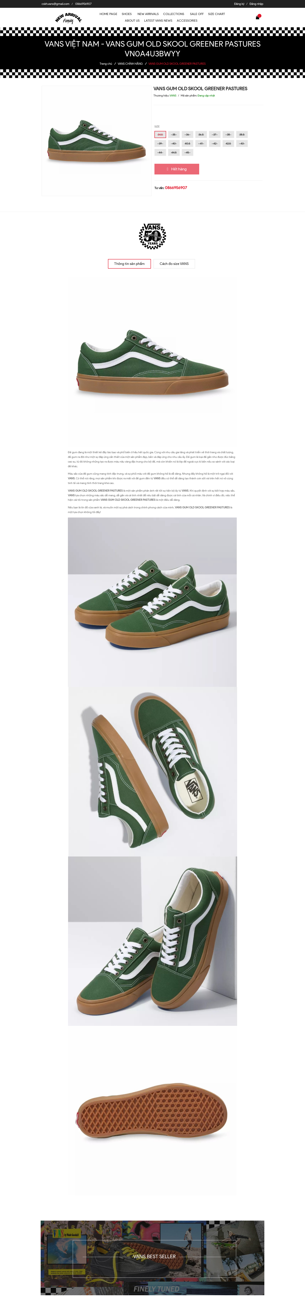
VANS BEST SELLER (154, 1256)
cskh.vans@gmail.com (55, 4)
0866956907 (83, 4)
